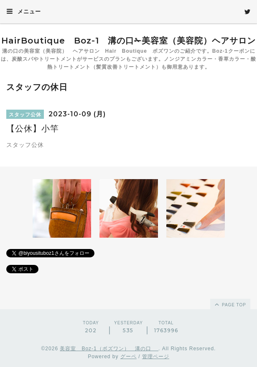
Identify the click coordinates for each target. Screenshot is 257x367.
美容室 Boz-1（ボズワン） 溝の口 (109, 349)
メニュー (23, 11)
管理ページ (155, 356)
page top (230, 304)
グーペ (128, 356)
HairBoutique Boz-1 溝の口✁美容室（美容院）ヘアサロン (128, 41)
